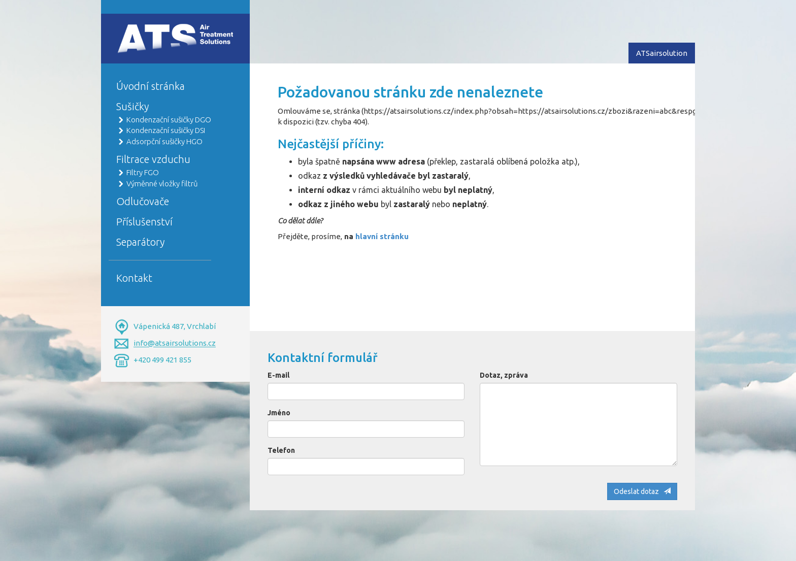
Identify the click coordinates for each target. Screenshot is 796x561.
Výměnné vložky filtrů (162, 183)
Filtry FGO (142, 172)
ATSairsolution (661, 53)
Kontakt (134, 278)
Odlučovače (142, 201)
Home (127, 29)
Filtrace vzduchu (153, 159)
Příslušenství (144, 221)
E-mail (278, 375)
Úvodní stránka (150, 86)
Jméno (279, 413)
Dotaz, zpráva (504, 375)
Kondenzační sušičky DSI (165, 130)
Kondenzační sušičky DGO (168, 119)
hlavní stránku (382, 236)
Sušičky (132, 106)
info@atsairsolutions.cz (175, 343)
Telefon (281, 450)
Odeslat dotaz (642, 491)
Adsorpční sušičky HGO (164, 141)
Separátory (140, 242)
